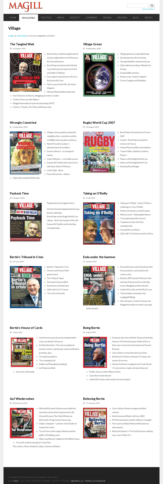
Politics (46, 17)
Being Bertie (91, 328)
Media (60, 17)
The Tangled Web (22, 44)
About (149, 17)
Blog (136, 17)
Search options (148, 9)
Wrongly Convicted (23, 122)
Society (75, 17)
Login (11, 35)
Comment (91, 17)
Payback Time (19, 193)
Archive (122, 17)
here (16, 480)
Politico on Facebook (95, 480)
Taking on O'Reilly (95, 193)
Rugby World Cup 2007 (99, 122)
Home (13, 17)
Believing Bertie (94, 398)
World (107, 17)
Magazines (28, 17)
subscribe (21, 35)
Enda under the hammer (99, 257)
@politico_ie (77, 480)
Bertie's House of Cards (26, 328)
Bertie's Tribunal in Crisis (26, 257)
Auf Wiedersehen (22, 398)
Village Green (92, 44)
